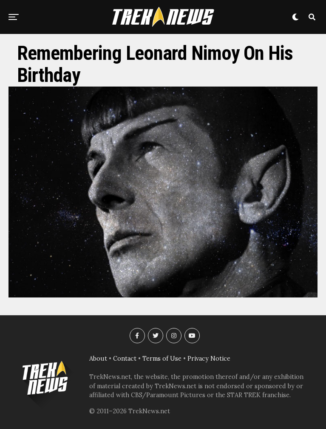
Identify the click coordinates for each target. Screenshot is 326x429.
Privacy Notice (208, 358)
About (98, 358)
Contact (124, 358)
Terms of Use (161, 358)
